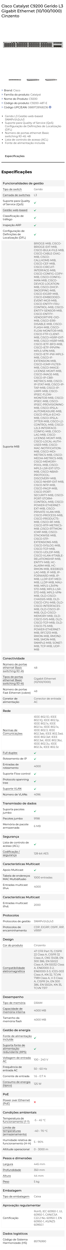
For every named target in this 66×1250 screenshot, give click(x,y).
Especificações (14, 156)
